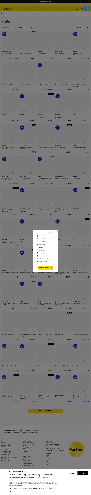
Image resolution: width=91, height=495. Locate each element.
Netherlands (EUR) (42, 256)
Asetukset (71, 473)
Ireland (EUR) (41, 247)
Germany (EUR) (41, 253)
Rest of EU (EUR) (42, 261)
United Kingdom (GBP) (43, 258)
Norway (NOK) (41, 238)
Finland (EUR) (41, 244)
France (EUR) (41, 250)
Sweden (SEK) (41, 236)
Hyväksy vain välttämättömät (34, 491)
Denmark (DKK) (41, 241)
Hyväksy (83, 473)
